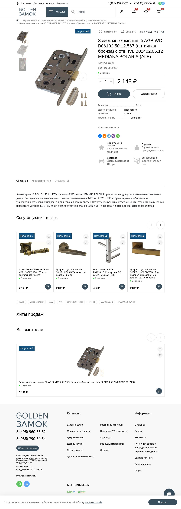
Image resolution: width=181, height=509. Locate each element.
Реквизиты (62, 3)
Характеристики (41, 180)
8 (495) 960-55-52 (118, 3)
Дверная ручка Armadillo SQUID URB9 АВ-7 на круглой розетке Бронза (71, 272)
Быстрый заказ (149, 94)
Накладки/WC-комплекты (113, 431)
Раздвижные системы (111, 424)
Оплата (50, 3)
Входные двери (75, 424)
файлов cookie (93, 502)
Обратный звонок (27, 448)
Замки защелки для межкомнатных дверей (61, 20)
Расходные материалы (112, 444)
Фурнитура (106, 437)
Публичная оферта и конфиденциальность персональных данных (146, 448)
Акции (138, 470)
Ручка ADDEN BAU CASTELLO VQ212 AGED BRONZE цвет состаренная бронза (34, 272)
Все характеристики (108, 127)
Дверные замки (29, 20)
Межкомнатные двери (78, 431)
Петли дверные (75, 450)
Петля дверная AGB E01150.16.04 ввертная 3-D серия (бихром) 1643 (107, 272)
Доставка (38, 3)
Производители (143, 464)
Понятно (162, 502)
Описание (22, 180)
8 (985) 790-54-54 (31, 438)
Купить (114, 94)
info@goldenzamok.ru (26, 476)
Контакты (25, 3)
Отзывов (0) (62, 180)
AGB (162, 31)
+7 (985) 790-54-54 (144, 3)
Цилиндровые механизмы (80, 456)
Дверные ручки (75, 444)
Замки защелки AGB (96, 20)
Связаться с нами (144, 457)
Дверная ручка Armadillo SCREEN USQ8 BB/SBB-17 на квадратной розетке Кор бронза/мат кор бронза (144, 273)
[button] (83, 77)
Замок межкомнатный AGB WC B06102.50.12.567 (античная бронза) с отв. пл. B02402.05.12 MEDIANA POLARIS (77, 382)
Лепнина (104, 450)
